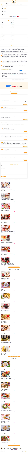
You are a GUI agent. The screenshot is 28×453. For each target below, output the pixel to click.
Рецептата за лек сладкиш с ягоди (5, 69)
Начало (1, 3)
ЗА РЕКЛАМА (20, 448)
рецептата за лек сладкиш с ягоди (11, 53)
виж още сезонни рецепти (14, 356)
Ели (1, 113)
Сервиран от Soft (24, 451)
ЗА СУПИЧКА (11, 448)
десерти (5, 8)
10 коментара (6, 14)
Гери (1, 122)
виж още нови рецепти (14, 445)
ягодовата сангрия (13, 74)
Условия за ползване (3, 451)
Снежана (2, 142)
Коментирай (25, 104)
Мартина (2, 95)
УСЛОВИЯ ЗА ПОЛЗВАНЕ (15, 448)
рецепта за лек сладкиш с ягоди (17, 48)
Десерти (4, 3)
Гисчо (2, 100)
